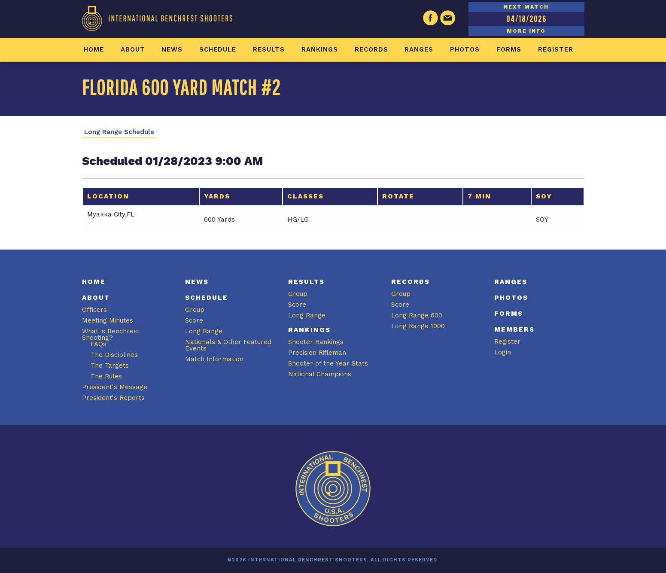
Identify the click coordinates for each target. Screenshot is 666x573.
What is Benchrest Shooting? (111, 334)
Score (194, 320)
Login (502, 352)
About (133, 49)
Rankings (319, 49)
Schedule (217, 49)
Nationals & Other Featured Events (228, 345)
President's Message (114, 387)
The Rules (106, 376)
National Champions (319, 374)
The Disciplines (114, 355)
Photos (465, 49)
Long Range (203, 331)
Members (514, 329)
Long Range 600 (416, 315)
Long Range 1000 (418, 326)
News (171, 49)
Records (371, 49)
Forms (508, 49)
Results (269, 49)
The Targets (110, 365)
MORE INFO (526, 31)
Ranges (418, 49)
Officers (94, 310)
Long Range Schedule (119, 132)
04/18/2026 (526, 19)
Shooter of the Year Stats (328, 363)
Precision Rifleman (317, 353)
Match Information (214, 359)
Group (194, 310)
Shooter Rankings (316, 342)
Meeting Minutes (107, 320)
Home (94, 49)
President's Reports (113, 398)
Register (555, 49)
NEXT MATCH (526, 7)
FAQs (98, 344)
